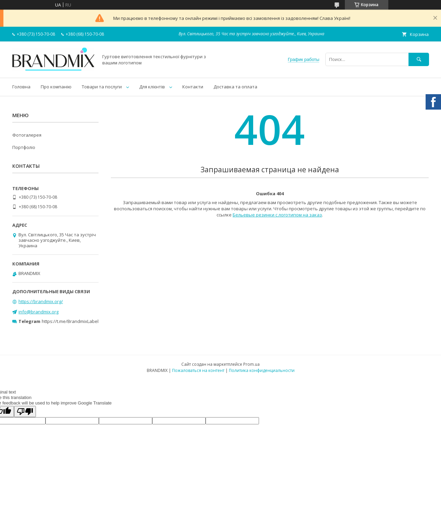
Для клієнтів (152, 87)
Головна (21, 87)
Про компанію (56, 87)
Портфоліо (23, 147)
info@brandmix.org (38, 311)
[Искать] (418, 59)
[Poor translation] (25, 411)
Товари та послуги (102, 87)
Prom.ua (251, 364)
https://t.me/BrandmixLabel (70, 321)
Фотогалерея (26, 135)
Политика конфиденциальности (262, 370)
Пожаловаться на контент (198, 370)
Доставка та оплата (235, 87)
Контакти (192, 87)
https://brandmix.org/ (40, 301)
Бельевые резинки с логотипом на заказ (277, 215)
